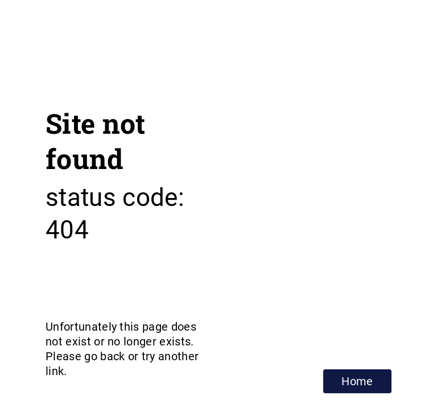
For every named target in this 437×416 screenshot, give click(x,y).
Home (357, 381)
